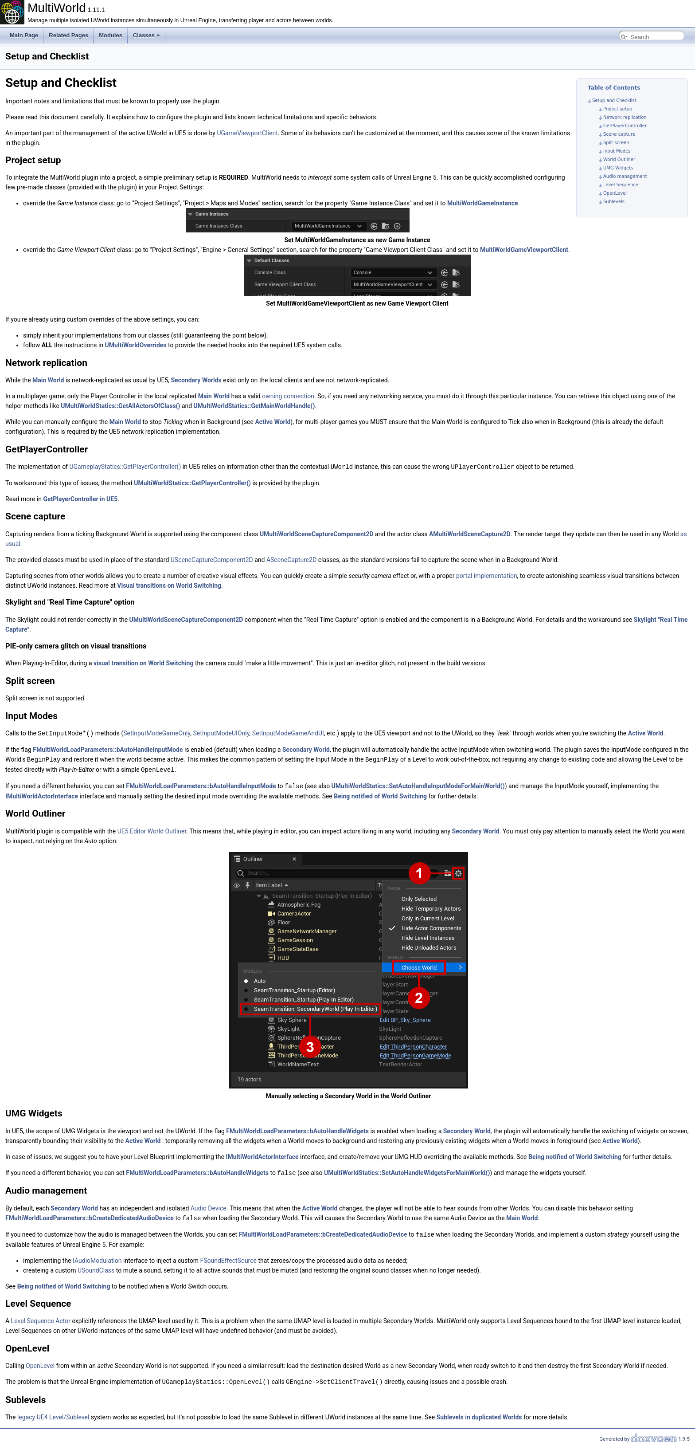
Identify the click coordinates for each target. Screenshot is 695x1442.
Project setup (617, 108)
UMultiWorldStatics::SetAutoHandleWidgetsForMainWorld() (407, 1170)
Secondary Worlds (196, 380)
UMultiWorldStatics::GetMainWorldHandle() (254, 405)
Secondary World (306, 748)
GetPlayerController (625, 125)
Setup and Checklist (614, 100)
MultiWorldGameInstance (482, 203)
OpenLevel (615, 193)
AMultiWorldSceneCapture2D (470, 533)
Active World (272, 421)
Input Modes (617, 151)
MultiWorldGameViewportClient (524, 249)
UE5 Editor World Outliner (152, 829)
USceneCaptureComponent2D (212, 559)
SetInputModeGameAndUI (288, 732)
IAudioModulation (97, 1257)
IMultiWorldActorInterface (41, 794)
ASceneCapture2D (291, 559)
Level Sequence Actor (40, 1317)
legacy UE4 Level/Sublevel (53, 1413)
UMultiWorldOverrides (136, 345)
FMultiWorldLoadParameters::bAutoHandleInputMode (108, 748)
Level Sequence (620, 184)
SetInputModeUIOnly (221, 732)
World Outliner (619, 159)
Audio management (625, 176)
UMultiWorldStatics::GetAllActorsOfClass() (120, 405)
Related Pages (68, 35)
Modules (110, 35)
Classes (146, 35)
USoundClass (96, 1266)
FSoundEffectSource (228, 1257)
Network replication (625, 117)
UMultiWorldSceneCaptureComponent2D (317, 533)
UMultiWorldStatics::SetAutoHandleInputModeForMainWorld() (418, 784)
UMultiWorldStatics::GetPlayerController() (192, 482)
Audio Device (208, 1205)
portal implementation (486, 575)
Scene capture (619, 134)
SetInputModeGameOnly (156, 732)
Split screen (616, 142)
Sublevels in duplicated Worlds (479, 1413)
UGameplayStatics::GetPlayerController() (125, 466)
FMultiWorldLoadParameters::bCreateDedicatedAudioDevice (89, 1215)
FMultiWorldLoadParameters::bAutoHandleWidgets (297, 1128)
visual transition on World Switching (143, 662)
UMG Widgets (618, 167)
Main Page (24, 35)
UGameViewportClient (247, 133)
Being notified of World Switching (380, 794)
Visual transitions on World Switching (169, 585)
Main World (48, 380)
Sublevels (614, 201)
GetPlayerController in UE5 (80, 498)
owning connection (288, 396)
